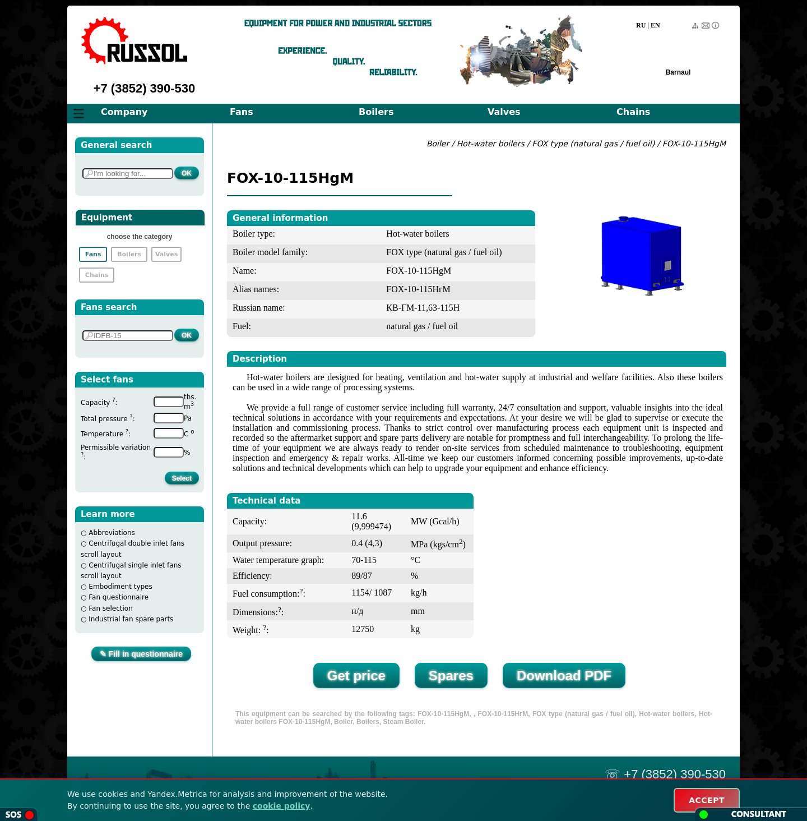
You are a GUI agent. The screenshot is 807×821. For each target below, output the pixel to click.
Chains (633, 112)
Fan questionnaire (119, 597)
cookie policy (281, 805)
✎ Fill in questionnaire (141, 653)
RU (641, 25)
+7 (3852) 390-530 (145, 88)
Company (124, 112)
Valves (504, 112)
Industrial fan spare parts (131, 619)
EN (655, 25)
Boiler (437, 143)
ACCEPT (707, 800)
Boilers (376, 112)
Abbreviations (112, 533)
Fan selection (111, 608)
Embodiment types (120, 587)
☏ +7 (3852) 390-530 (665, 774)
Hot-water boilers (491, 143)
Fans (241, 112)
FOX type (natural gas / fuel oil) (593, 143)
